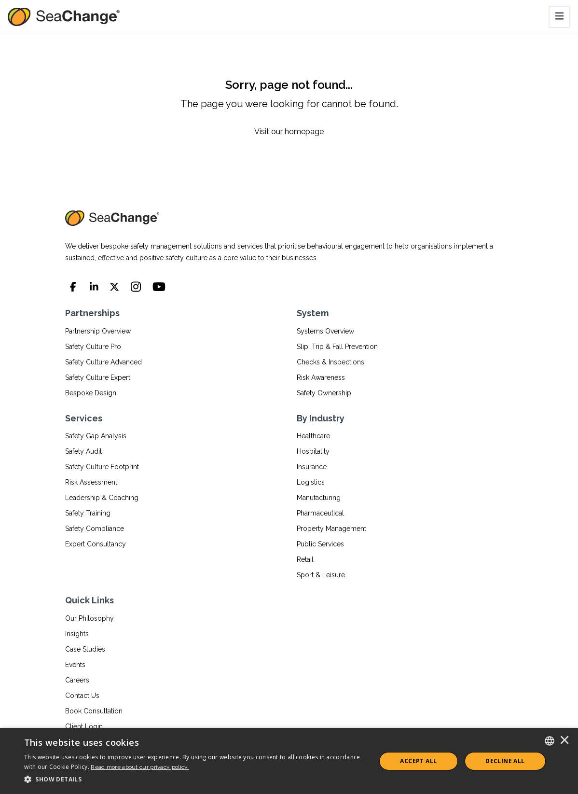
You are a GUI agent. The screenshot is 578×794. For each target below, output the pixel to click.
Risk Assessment (91, 482)
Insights (77, 634)
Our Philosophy (89, 618)
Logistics (311, 482)
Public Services (320, 544)
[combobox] (549, 741)
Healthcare (313, 436)
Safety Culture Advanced (103, 362)
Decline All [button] (504, 761)
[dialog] (289, 761)
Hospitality (313, 451)
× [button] (564, 741)
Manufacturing (319, 497)
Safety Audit (83, 451)
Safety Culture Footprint (102, 467)
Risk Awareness (321, 377)
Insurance (312, 467)
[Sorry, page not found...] (289, 108)
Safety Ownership (324, 393)
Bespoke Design (90, 393)
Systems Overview (325, 331)
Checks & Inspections (330, 362)
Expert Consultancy (95, 544)
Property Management (331, 528)
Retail (305, 559)
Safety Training (87, 513)
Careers (77, 680)
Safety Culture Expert (97, 377)
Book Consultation (94, 711)
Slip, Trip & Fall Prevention (337, 346)
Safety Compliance (94, 528)
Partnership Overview (98, 331)
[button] (194, 779)
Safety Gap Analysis (95, 436)
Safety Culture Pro (93, 346)
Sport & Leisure (321, 575)
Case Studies (85, 649)
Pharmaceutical (320, 513)
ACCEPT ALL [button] (418, 761)
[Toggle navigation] (559, 17)
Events (75, 665)
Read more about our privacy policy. (140, 767)
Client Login (84, 726)
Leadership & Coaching (101, 497)
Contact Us (82, 695)
